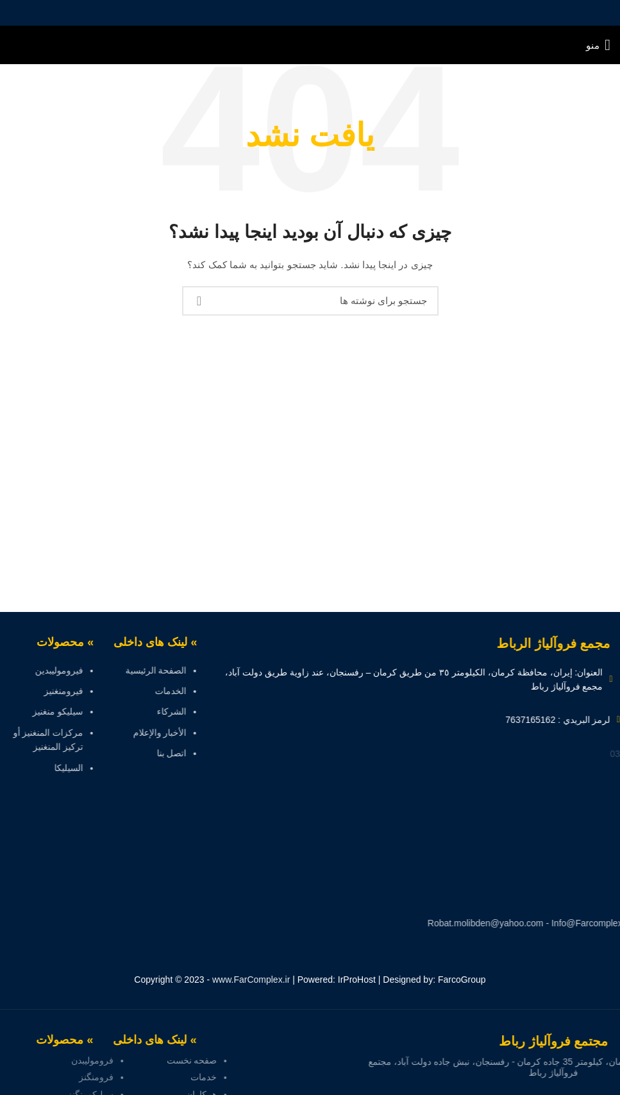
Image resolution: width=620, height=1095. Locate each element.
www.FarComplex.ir (251, 979)
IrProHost (357, 979)
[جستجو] (310, 301)
